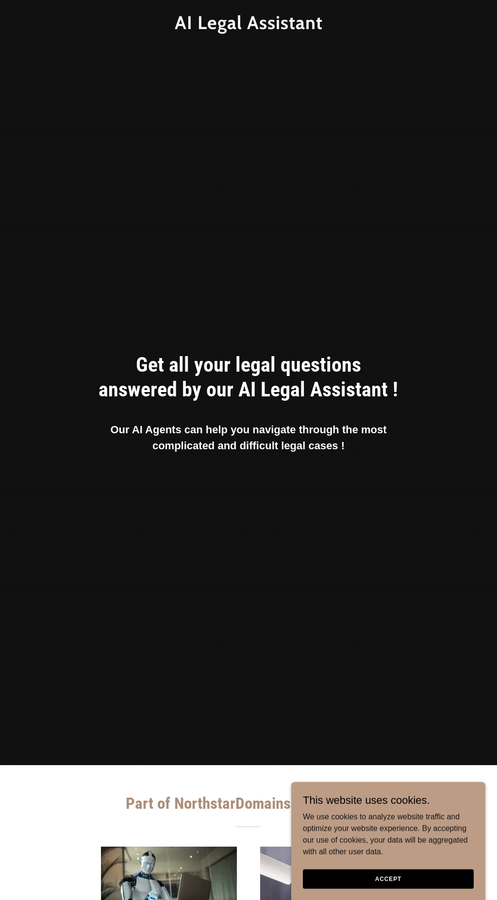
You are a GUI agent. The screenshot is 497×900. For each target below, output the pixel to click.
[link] (248, 26)
